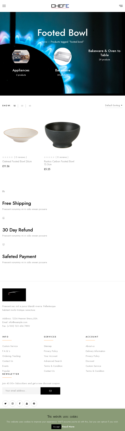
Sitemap (48, 346)
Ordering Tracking (11, 356)
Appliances (20, 70)
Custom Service (10, 346)
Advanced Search (53, 361)
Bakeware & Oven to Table (104, 52)
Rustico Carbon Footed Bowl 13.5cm (59, 163)
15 (15, 105)
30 (22, 105)
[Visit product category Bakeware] (63, 56)
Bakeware (62, 70)
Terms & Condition (53, 366)
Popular (6, 371)
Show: (6, 105)
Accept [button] (56, 426)
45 (30, 105)
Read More (68, 426)
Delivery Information (95, 351)
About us (90, 346)
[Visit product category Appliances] (21, 56)
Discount (90, 361)
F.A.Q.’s (6, 351)
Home (44, 42)
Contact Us (7, 361)
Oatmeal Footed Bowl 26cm (17, 161)
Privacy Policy (51, 351)
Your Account (50, 356)
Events (5, 366)
